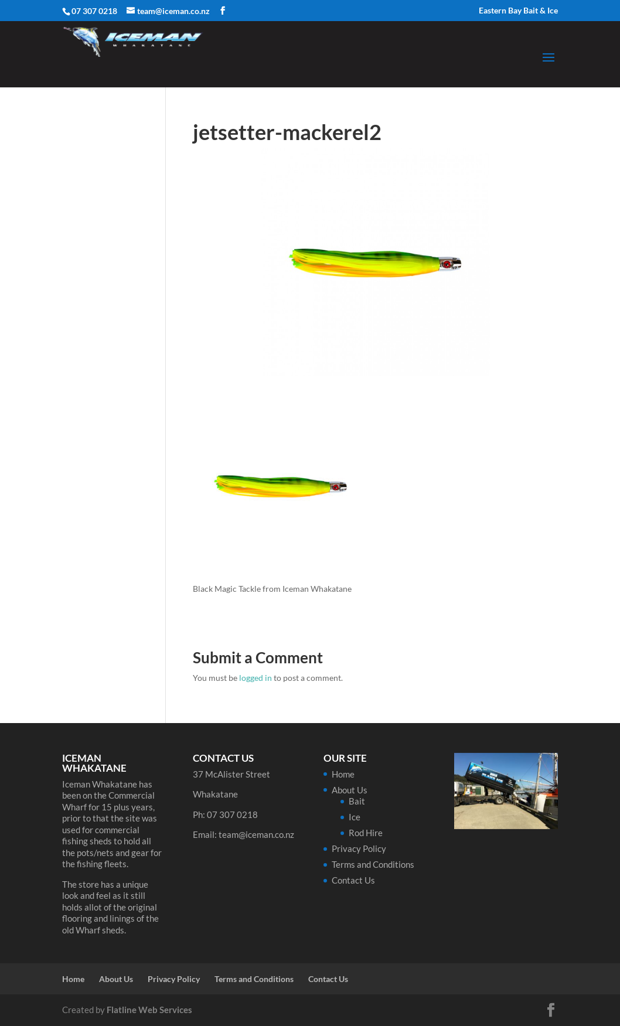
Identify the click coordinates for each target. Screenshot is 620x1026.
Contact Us (353, 880)
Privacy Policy (359, 848)
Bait (357, 801)
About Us (349, 790)
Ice (354, 817)
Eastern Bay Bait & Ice (518, 10)
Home (343, 774)
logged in (255, 678)
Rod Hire (366, 832)
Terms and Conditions (373, 864)
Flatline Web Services (149, 1009)
